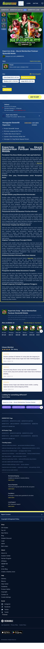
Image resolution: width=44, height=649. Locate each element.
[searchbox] (22, 402)
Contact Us (4, 594)
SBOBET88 (4, 563)
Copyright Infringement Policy (22, 519)
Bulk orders (4, 546)
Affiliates (3, 561)
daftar (3, 543)
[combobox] (20, 3)
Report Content (22, 514)
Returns (3, 581)
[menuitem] (5, 9)
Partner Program (6, 558)
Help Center (4, 584)
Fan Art (3, 530)
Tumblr (5, 612)
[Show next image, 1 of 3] (40, 29)
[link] (6, 407)
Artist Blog (4, 569)
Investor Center (5, 556)
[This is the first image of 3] (9, 29)
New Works (4, 533)
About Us (4, 553)
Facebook (5, 607)
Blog (2, 535)
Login (3, 541)
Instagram (5, 604)
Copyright (4, 592)
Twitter (5, 609)
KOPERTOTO (5, 10)
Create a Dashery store (8, 571)
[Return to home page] (10, 3)
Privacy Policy (14, 625)
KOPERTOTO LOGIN (33, 10)
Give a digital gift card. (20, 110)
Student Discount (6, 538)
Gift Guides (4, 527)
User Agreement (5, 625)
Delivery (3, 578)
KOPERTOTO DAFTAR (18, 10)
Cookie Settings (6, 597)
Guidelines (4, 586)
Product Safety (5, 589)
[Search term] (21, 3)
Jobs (2, 566)
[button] (3, 14)
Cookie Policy (22, 625)
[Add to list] (5, 327)
